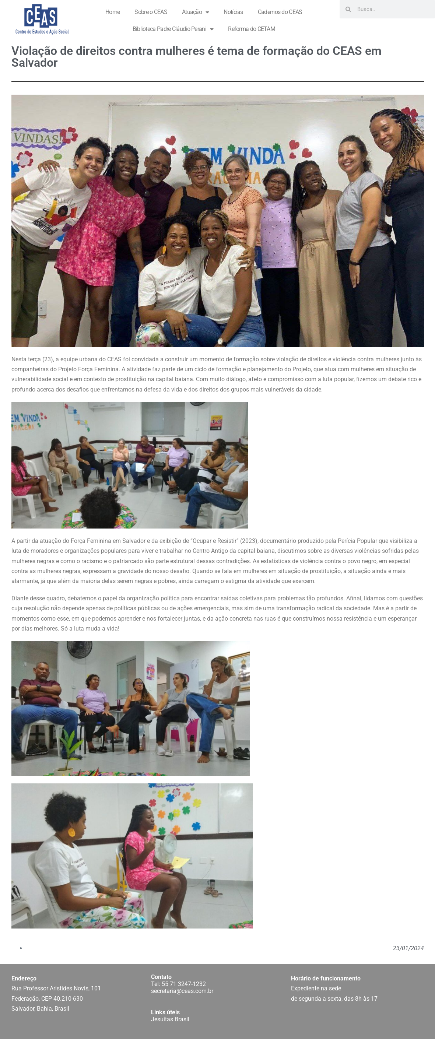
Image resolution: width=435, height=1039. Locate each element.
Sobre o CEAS (150, 11)
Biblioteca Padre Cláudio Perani (173, 29)
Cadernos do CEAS (280, 11)
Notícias (233, 11)
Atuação (195, 12)
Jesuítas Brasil (170, 1019)
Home (112, 11)
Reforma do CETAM (251, 28)
